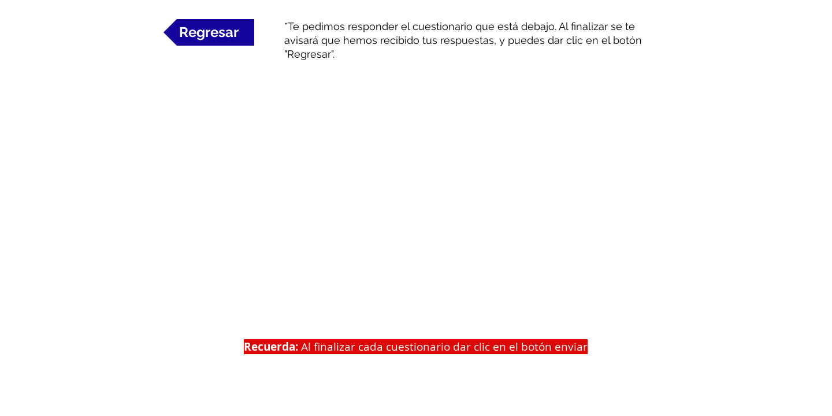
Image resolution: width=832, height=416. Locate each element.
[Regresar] (209, 32)
